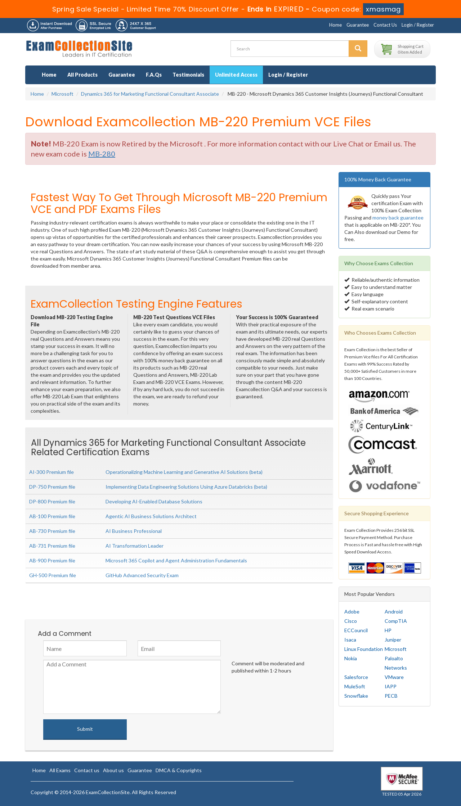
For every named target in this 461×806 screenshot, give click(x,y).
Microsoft (62, 94)
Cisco (350, 621)
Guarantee (357, 25)
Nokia (350, 658)
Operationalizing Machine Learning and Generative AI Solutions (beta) (184, 472)
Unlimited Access (236, 75)
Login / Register (418, 25)
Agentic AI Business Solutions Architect (151, 516)
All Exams (60, 770)
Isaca (350, 640)
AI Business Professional (134, 531)
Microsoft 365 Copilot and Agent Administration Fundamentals (176, 560)
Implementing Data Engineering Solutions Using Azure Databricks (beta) (186, 487)
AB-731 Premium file (52, 546)
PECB (391, 696)
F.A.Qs (154, 75)
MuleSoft (354, 686)
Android (394, 611)
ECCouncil (356, 630)
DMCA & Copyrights (179, 770)
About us (113, 770)
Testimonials (188, 75)
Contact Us (385, 25)
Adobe (351, 611)
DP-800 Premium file (52, 501)
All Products (82, 75)
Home (335, 25)
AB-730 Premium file (52, 531)
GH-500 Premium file (52, 575)
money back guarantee (398, 217)
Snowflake (356, 696)
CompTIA (396, 621)
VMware (394, 677)
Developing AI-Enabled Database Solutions (154, 501)
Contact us (86, 770)
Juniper (393, 640)
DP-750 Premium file (52, 487)
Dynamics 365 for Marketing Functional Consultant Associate (150, 94)
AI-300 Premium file (51, 472)
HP (388, 630)
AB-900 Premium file (52, 560)
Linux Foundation (363, 649)
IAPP (391, 686)
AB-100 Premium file (52, 516)
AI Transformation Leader (135, 546)
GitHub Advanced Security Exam (142, 575)
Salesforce (356, 677)
